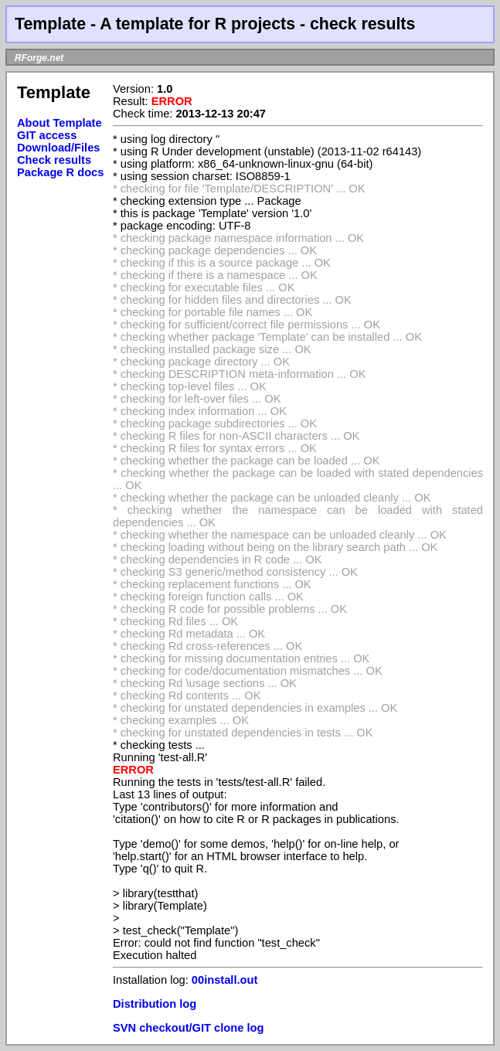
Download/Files (58, 147)
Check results (54, 160)
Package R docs (60, 172)
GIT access (47, 135)
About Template (59, 123)
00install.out (225, 980)
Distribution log (154, 1004)
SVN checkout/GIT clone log (188, 1028)
